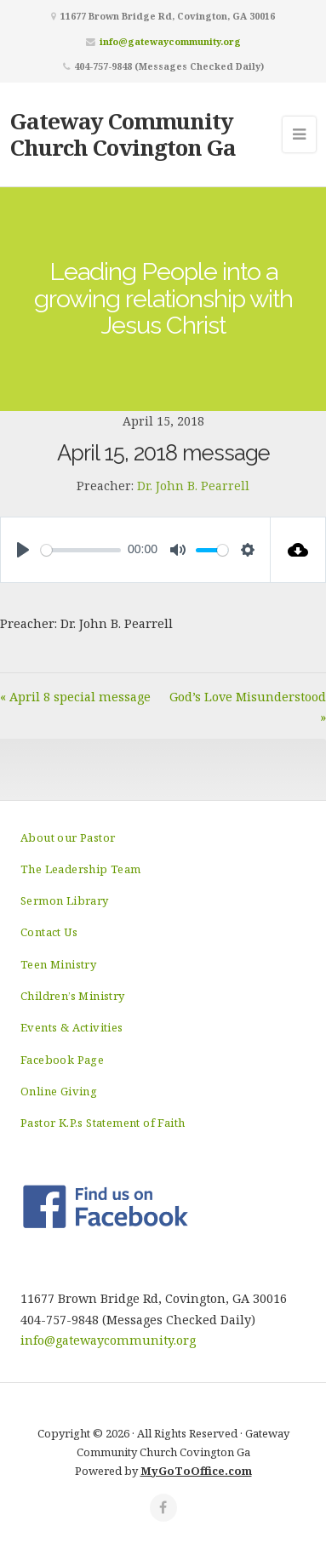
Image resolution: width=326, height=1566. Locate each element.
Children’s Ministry (72, 995)
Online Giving (58, 1091)
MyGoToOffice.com (196, 1470)
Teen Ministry (58, 964)
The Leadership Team (80, 869)
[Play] (23, 549)
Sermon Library (64, 900)
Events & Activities (71, 1027)
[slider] (81, 550)
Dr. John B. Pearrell (193, 485)
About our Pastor (67, 837)
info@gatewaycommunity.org (170, 41)
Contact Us (48, 932)
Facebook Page (62, 1059)
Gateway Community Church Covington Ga (123, 134)
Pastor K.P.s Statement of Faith (102, 1122)
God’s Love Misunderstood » (247, 707)
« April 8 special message (75, 697)
